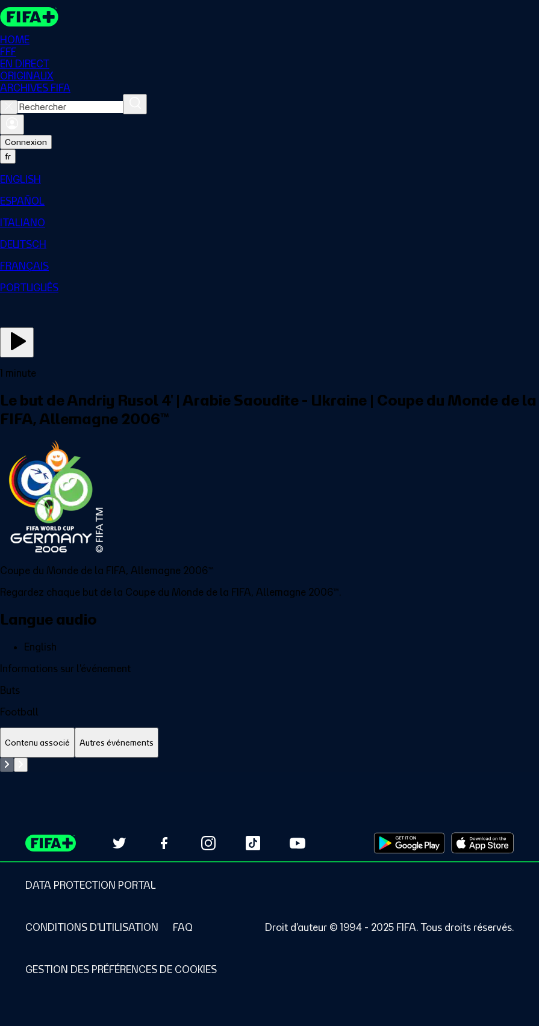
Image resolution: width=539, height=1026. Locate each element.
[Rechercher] (135, 104)
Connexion (26, 142)
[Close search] (8, 107)
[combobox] (70, 107)
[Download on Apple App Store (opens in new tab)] (482, 843)
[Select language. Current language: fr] (8, 156)
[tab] (37, 743)
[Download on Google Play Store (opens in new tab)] (409, 843)
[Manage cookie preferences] (121, 969)
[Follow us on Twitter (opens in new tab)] (119, 843)
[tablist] (269, 743)
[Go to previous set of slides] (7, 765)
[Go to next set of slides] (21, 765)
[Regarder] (17, 342)
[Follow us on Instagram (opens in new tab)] (208, 843)
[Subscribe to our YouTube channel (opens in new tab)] (297, 843)
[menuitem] (269, 179)
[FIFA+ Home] (29, 17)
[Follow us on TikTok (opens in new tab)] (253, 843)
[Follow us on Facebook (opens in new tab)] (164, 843)
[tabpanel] (269, 765)
